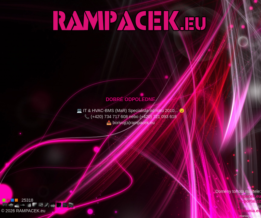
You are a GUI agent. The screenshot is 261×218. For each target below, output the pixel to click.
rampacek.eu (248, 196)
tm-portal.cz (249, 201)
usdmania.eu (248, 210)
